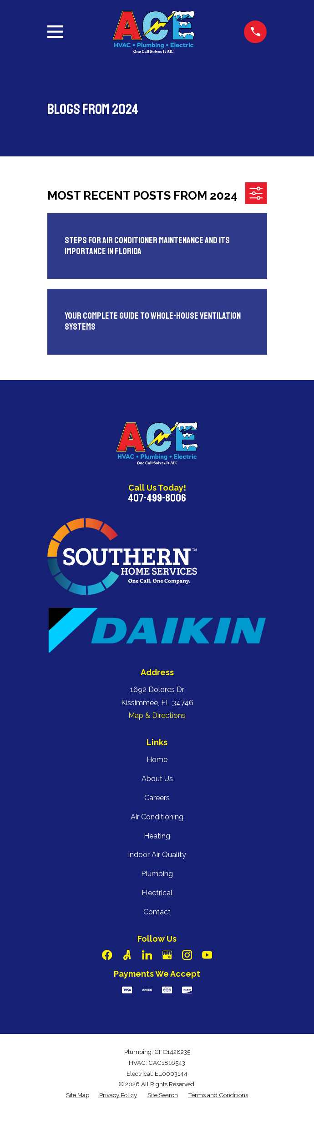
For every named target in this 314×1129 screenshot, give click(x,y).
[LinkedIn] (147, 955)
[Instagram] (187, 955)
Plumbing (157, 873)
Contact (157, 912)
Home (157, 759)
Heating (157, 836)
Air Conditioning (157, 817)
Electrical (157, 892)
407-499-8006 (157, 498)
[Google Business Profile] (167, 955)
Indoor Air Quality (157, 854)
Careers (157, 797)
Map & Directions (157, 715)
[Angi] (127, 955)
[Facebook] (107, 955)
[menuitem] (77, 1095)
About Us (157, 778)
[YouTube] (207, 955)
